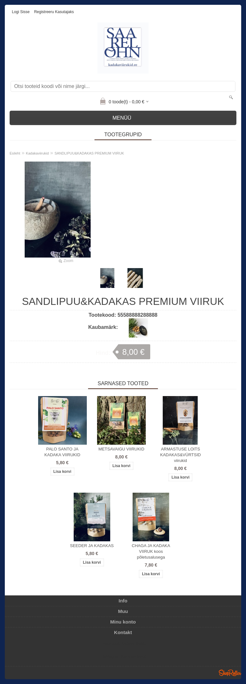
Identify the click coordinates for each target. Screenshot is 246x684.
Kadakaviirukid (37, 153)
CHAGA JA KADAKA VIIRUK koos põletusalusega (151, 551)
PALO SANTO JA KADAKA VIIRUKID (62, 452)
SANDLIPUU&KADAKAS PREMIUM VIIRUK (89, 153)
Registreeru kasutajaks (54, 12)
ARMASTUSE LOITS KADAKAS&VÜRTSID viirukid (180, 455)
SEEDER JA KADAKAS (92, 545)
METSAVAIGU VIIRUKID (121, 449)
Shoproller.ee (230, 673)
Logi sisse (20, 12)
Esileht (15, 153)
